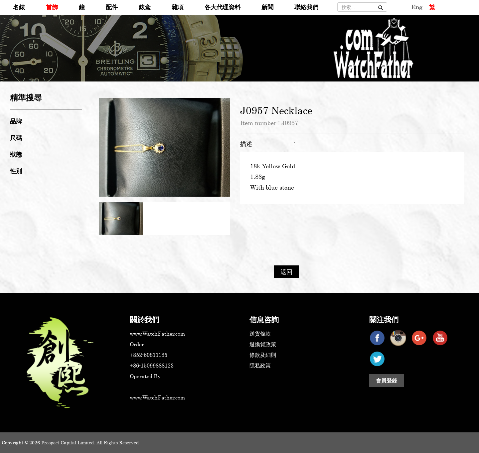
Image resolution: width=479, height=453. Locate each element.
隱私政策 (260, 365)
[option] (164, 147)
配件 (112, 7)
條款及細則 (262, 355)
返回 (286, 271)
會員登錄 (386, 380)
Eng (416, 7)
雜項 (178, 7)
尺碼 (16, 137)
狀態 (16, 154)
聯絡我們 (306, 7)
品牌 (16, 121)
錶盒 (145, 7)
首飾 (52, 7)
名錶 (19, 7)
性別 (16, 171)
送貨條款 (260, 333)
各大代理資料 (222, 7)
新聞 (267, 7)
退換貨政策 (262, 344)
